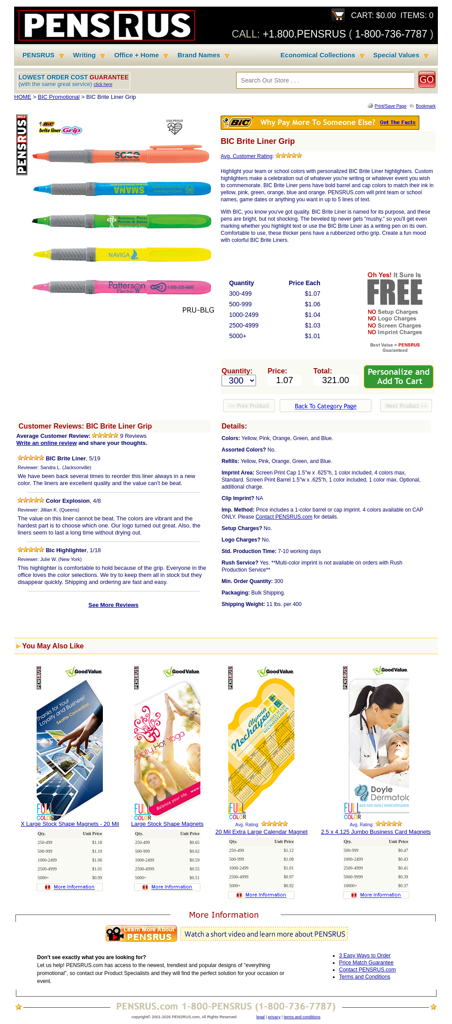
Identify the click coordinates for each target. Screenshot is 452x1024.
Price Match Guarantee (366, 963)
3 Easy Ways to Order (365, 955)
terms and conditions (302, 1017)
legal (260, 1017)
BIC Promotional (59, 97)
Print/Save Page (391, 106)
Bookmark (426, 106)
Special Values (396, 55)
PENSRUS (39, 55)
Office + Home (136, 55)
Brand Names (198, 55)
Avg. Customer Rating (246, 156)
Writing (84, 55)
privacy (274, 1017)
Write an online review (46, 443)
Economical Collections (318, 55)
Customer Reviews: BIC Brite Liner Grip (85, 426)
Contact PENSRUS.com (284, 517)
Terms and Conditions (364, 977)
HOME (22, 97)
